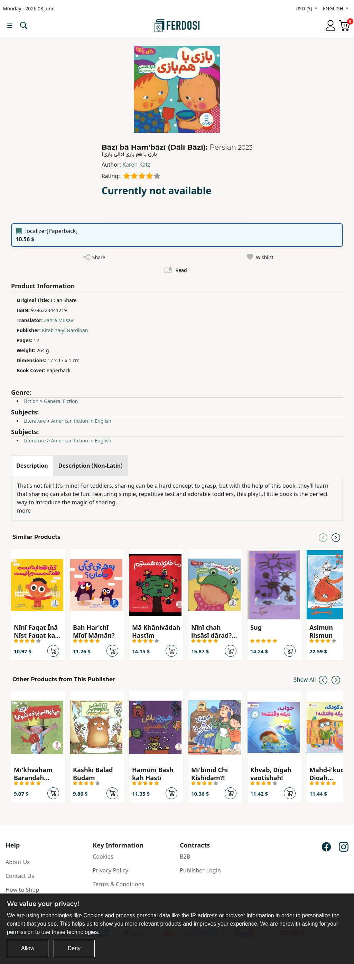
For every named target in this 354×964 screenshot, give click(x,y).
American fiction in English (81, 421)
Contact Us (20, 876)
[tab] (32, 465)
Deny (74, 948)
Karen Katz (136, 164)
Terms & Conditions (118, 884)
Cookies (103, 856)
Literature (35, 421)
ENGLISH (333, 8)
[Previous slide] (323, 537)
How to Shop (22, 889)
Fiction (31, 401)
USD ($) (305, 8)
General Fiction (61, 401)
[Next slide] (336, 537)
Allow (27, 948)
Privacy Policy (110, 870)
